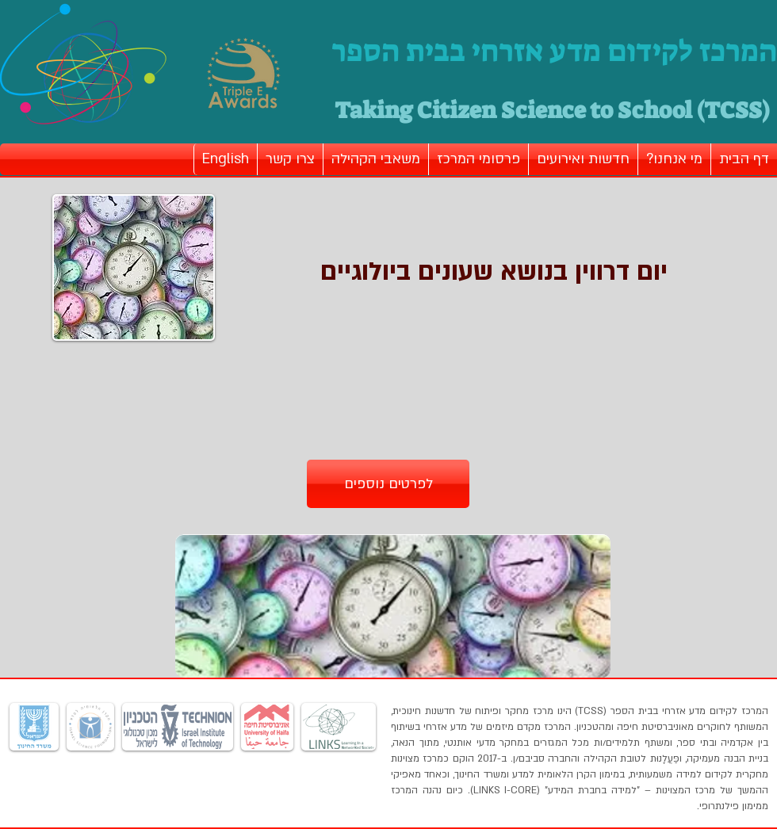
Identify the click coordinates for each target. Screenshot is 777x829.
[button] (674, 159)
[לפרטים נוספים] (388, 484)
